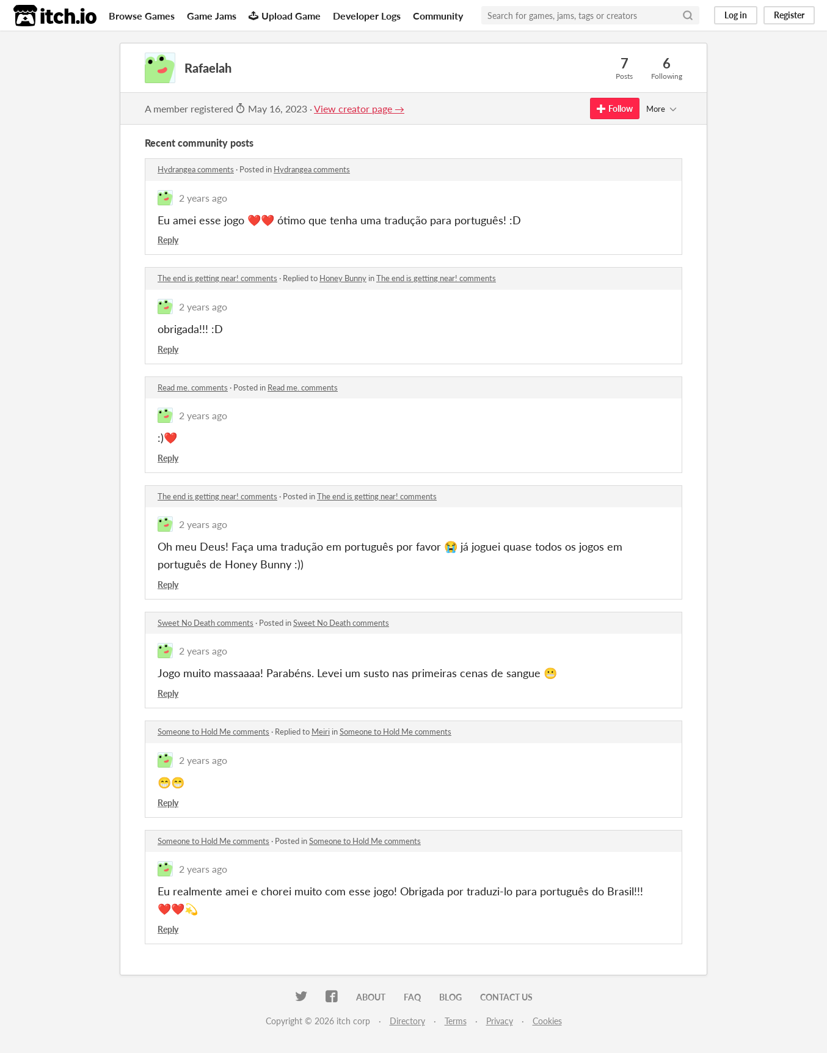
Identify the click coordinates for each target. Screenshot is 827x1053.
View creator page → (359, 108)
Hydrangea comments (196, 169)
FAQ (412, 997)
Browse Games (142, 15)
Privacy (499, 1021)
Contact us (506, 997)
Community (438, 15)
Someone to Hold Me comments (213, 731)
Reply (168, 240)
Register (789, 15)
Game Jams (211, 15)
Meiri (320, 731)
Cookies (547, 1021)
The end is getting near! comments (217, 278)
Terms (456, 1021)
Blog (450, 997)
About (370, 997)
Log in (735, 15)
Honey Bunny (342, 278)
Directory (407, 1021)
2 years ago (203, 198)
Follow (615, 108)
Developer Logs (367, 15)
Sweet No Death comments (205, 623)
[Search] (687, 15)
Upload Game (285, 15)
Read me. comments (193, 387)
